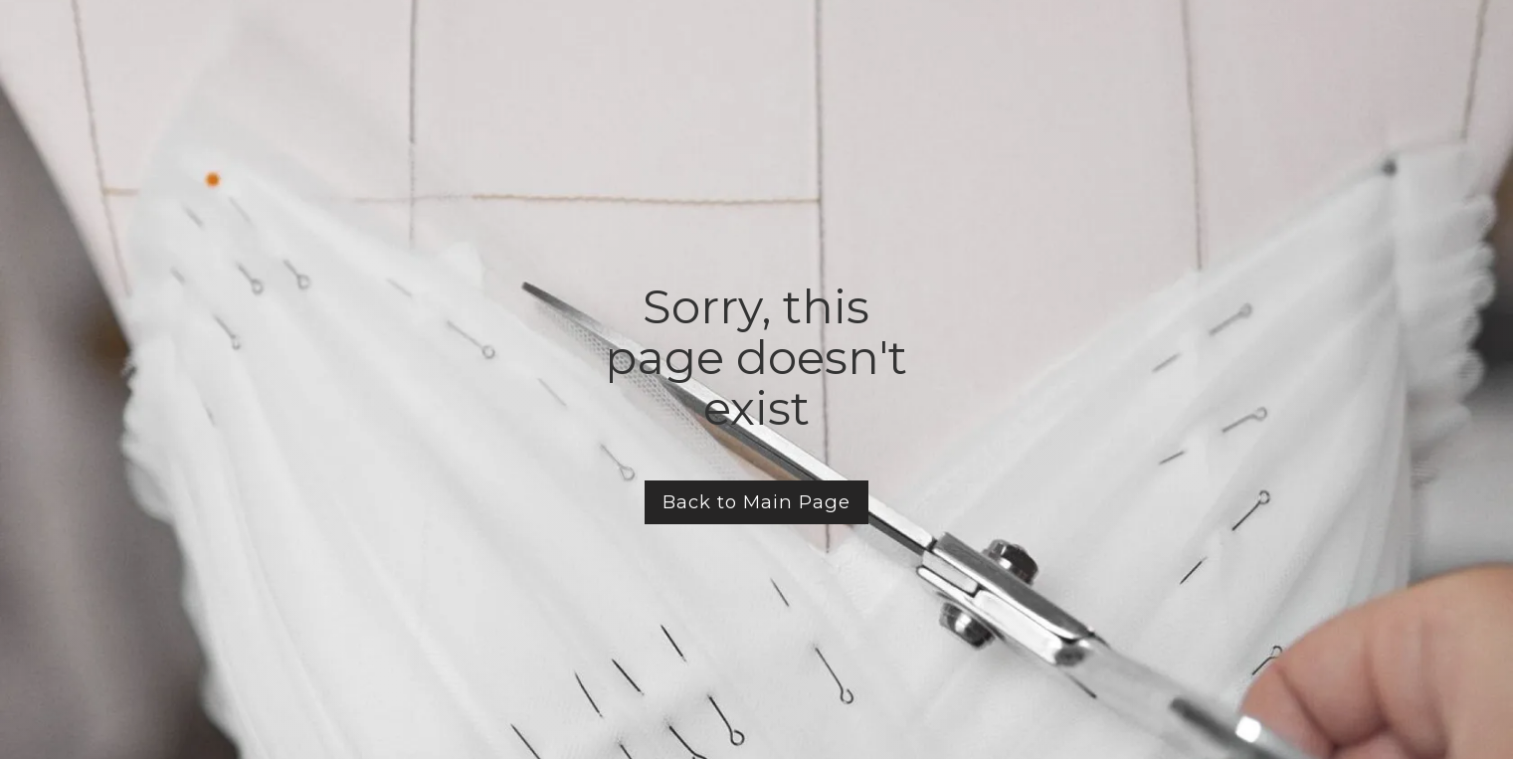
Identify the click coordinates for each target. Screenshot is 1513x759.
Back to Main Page (756, 501)
